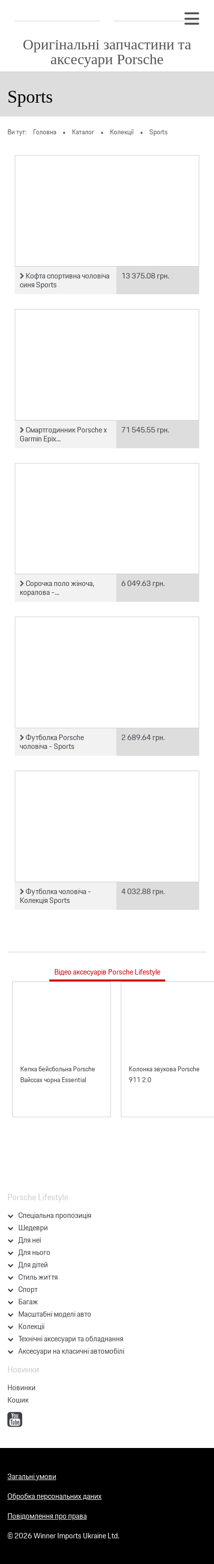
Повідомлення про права (47, 1516)
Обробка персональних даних (54, 1496)
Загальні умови (31, 1476)
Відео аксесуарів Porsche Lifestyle (107, 972)
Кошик (18, 1400)
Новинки (21, 1387)
